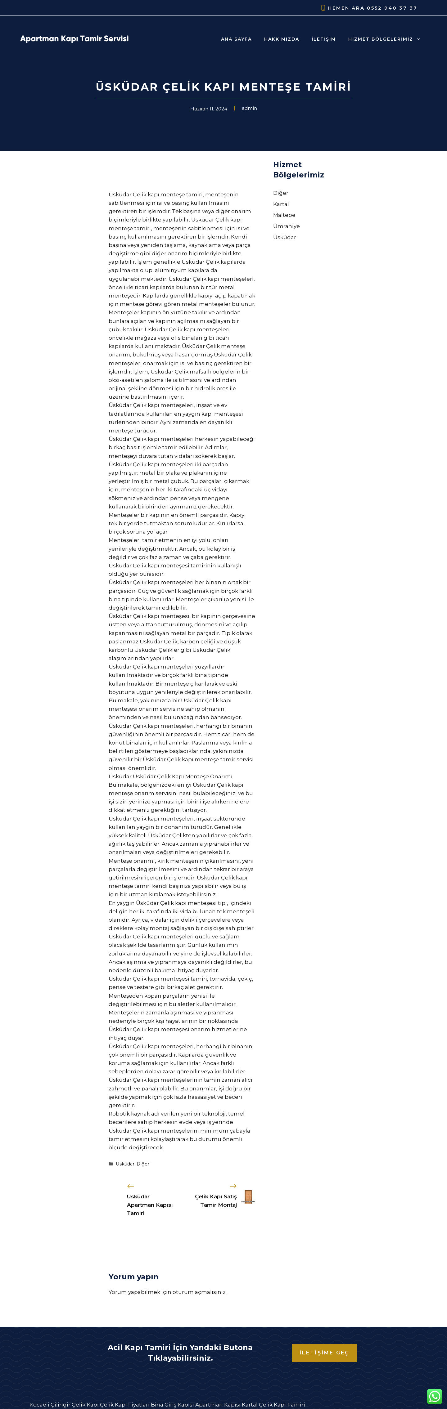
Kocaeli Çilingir (49, 1405)
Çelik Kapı (85, 1405)
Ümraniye (286, 226)
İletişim (324, 39)
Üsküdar (125, 1164)
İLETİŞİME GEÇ (325, 1353)
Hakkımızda (281, 39)
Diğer (143, 1164)
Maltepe (284, 215)
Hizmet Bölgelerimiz (387, 39)
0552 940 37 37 (392, 8)
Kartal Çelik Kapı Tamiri (273, 1405)
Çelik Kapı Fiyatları (125, 1405)
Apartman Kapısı (218, 1405)
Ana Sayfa (236, 39)
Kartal (281, 204)
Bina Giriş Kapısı (172, 1405)
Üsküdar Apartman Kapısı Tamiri (150, 1204)
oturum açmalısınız (199, 1292)
